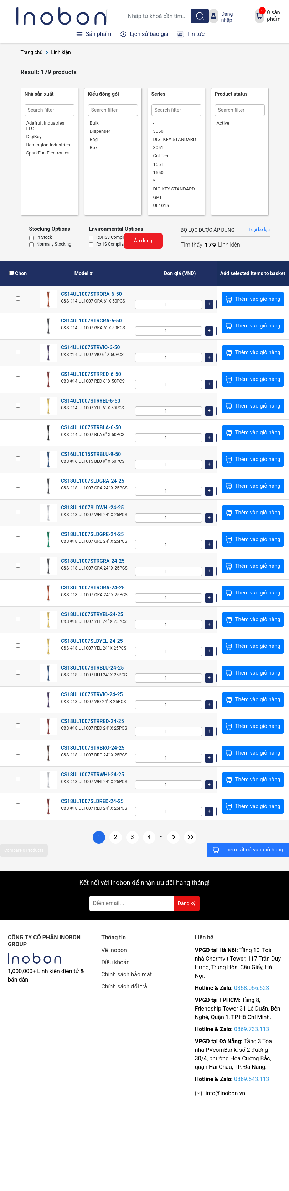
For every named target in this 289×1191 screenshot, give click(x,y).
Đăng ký (187, 903)
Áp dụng (143, 240)
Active (223, 123)
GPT (157, 197)
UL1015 (161, 205)
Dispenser (100, 131)
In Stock (44, 238)
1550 (158, 172)
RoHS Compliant (112, 244)
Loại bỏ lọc (259, 229)
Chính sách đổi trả (124, 986)
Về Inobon (114, 950)
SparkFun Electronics (48, 153)
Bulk (94, 123)
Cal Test (161, 155)
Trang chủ (32, 52)
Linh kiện (61, 52)
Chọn (21, 273)
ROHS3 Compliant (113, 238)
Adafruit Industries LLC (45, 125)
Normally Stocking (54, 244)
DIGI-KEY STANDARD (174, 139)
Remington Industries (48, 144)
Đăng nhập (227, 16)
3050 (158, 131)
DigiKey (34, 136)
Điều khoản (115, 962)
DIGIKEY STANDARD (174, 188)
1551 (158, 164)
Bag (94, 139)
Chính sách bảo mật (126, 974)
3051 (158, 147)
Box (94, 147)
